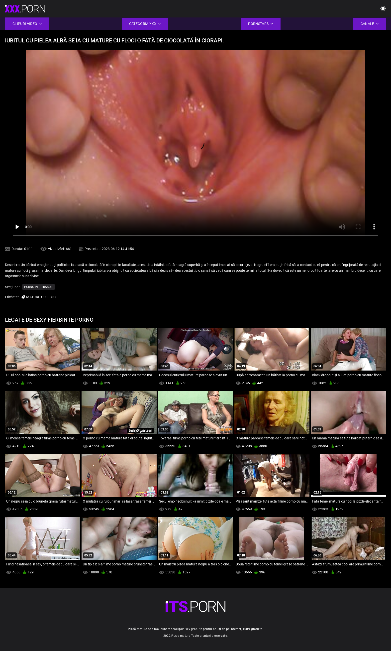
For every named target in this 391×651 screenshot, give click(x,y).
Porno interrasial (38, 287)
